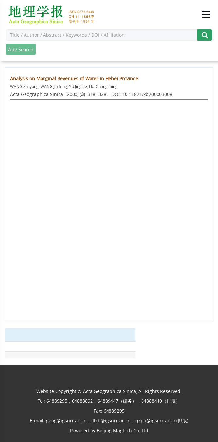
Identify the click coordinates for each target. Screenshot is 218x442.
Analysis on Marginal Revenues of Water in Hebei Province (74, 78)
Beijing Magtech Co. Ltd (122, 430)
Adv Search (20, 49)
